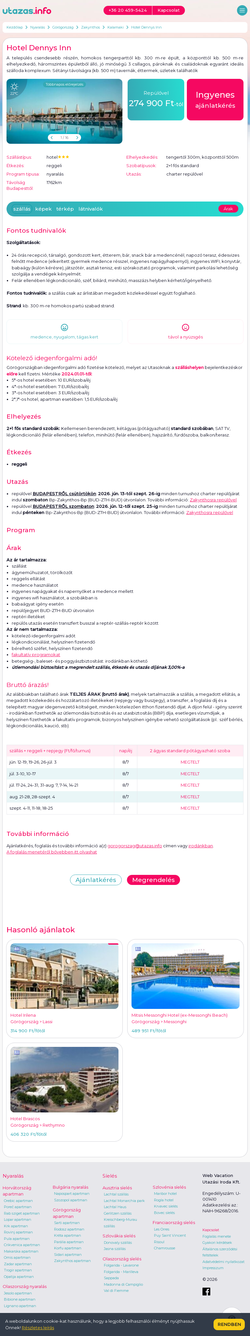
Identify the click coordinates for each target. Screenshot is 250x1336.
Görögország (63, 27)
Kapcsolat (210, 1230)
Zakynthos (90, 27)
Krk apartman (16, 1226)
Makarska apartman (21, 1251)
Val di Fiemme (116, 1290)
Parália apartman (69, 1242)
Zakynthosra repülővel (213, 499)
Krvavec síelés (166, 1206)
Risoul (159, 1242)
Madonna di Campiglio (123, 1284)
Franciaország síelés (174, 1222)
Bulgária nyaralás (70, 1187)
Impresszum (213, 1268)
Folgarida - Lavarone (121, 1265)
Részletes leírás (38, 1327)
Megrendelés (153, 880)
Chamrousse (164, 1248)
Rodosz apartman (69, 1229)
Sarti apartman (67, 1222)
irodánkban (200, 845)
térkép (65, 209)
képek (43, 209)
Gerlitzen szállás (118, 1213)
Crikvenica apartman (22, 1245)
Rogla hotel (164, 1200)
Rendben (229, 1324)
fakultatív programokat (36, 654)
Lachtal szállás (116, 1194)
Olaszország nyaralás (25, 1286)
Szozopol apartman (70, 1200)
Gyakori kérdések (217, 1242)
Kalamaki (115, 27)
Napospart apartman (72, 1193)
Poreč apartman (18, 1207)
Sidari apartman (68, 1254)
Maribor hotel (165, 1193)
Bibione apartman (19, 1299)
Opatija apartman (19, 1276)
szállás (22, 209)
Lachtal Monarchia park (124, 1200)
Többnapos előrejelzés (64, 84)
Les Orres (161, 1229)
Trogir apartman (18, 1270)
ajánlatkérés (215, 99)
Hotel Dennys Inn (146, 27)
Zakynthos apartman (72, 1260)
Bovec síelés (164, 1212)
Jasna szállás (115, 1248)
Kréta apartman (67, 1235)
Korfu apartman (67, 1248)
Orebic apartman (18, 1200)
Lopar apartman (17, 1219)
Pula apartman (17, 1238)
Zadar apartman (18, 1264)
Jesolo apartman (18, 1293)
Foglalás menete (216, 1236)
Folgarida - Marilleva (121, 1271)
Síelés (110, 1176)
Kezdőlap (15, 27)
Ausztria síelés (117, 1187)
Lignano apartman (20, 1306)
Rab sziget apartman (22, 1213)
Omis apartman (17, 1257)
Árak (228, 208)
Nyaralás (37, 27)
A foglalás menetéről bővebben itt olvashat (52, 851)
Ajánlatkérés (96, 880)
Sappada (111, 1278)
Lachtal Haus (115, 1207)
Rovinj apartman (18, 1232)
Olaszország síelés (122, 1258)
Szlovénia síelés (169, 1187)
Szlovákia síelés (119, 1235)
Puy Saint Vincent (170, 1235)
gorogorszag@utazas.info (134, 845)
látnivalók (90, 209)
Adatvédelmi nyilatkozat (223, 1261)
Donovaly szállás (118, 1242)
